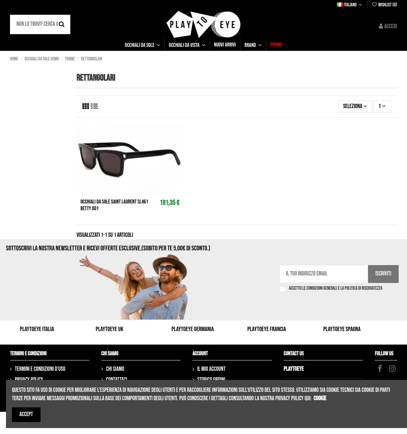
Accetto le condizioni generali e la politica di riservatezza (335, 288)
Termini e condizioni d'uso (40, 369)
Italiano (350, 5)
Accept (26, 414)
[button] (142, 45)
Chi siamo (115, 369)
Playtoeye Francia (266, 329)
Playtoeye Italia (37, 329)
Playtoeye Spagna (341, 329)
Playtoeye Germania (193, 329)
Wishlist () (384, 5)
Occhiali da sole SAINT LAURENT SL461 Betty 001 (114, 205)
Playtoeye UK (110, 329)
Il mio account (211, 369)
